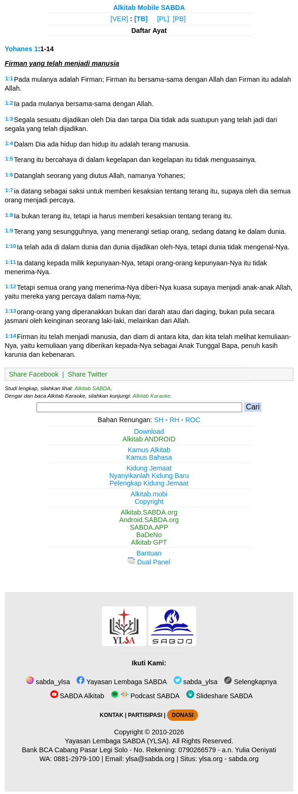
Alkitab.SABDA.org (149, 512)
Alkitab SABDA (93, 388)
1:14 (10, 336)
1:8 (9, 215)
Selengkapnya (250, 682)
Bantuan (149, 553)
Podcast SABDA (145, 696)
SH (158, 420)
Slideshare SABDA (219, 696)
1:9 (9, 230)
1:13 (10, 311)
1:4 (9, 143)
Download (149, 431)
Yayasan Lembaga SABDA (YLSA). (117, 741)
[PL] (163, 19)
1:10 (10, 246)
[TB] (141, 19)
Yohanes (18, 49)
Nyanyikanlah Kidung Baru (149, 475)
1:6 (9, 174)
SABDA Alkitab (77, 696)
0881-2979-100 (77, 759)
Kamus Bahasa (149, 457)
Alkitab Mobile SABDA (149, 7)
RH (174, 420)
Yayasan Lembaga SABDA (121, 682)
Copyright (149, 501)
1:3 (9, 119)
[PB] (179, 19)
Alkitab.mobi (148, 494)
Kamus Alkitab (149, 450)
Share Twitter (87, 374)
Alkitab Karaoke (152, 396)
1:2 (9, 103)
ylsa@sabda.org (150, 759)
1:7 (9, 190)
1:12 (10, 286)
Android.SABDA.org (149, 520)
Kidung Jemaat (149, 468)
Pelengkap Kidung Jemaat (148, 483)
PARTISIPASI (145, 715)
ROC (192, 420)
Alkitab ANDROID (149, 439)
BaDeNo (148, 535)
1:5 (9, 159)
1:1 (9, 78)
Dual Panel (149, 562)
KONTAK (111, 715)
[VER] (120, 19)
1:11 (10, 262)
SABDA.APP (149, 527)
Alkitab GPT (149, 542)
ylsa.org (210, 759)
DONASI (182, 715)
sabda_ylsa (48, 682)
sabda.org (244, 759)
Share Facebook (34, 374)
